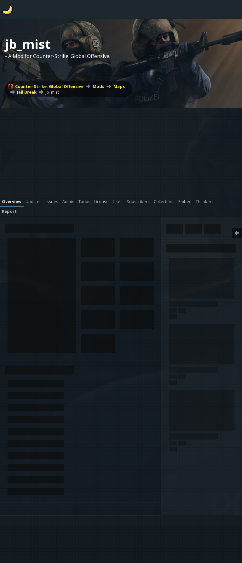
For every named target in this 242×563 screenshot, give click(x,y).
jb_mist (52, 92)
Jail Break (27, 92)
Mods (98, 86)
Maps (119, 86)
